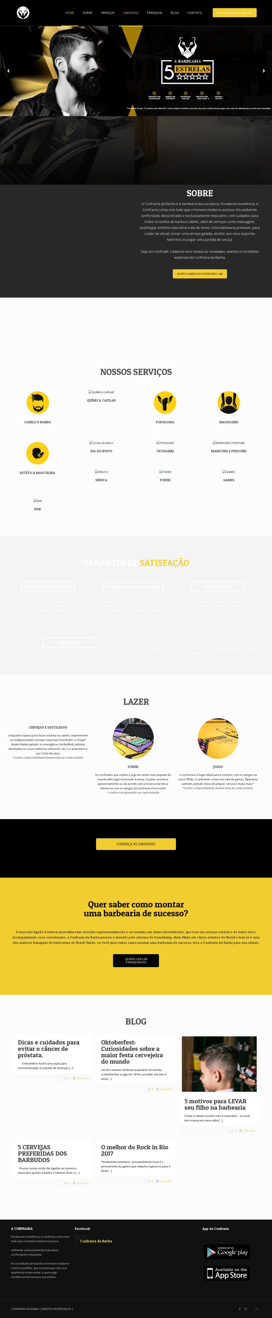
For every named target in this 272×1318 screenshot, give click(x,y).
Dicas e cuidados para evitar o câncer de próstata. (48, 1048)
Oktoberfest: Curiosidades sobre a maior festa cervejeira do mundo (132, 1051)
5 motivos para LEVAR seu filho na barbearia (215, 1104)
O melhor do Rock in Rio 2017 (134, 1150)
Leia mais (82, 1078)
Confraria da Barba (96, 1241)
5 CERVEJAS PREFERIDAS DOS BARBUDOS (42, 1153)
